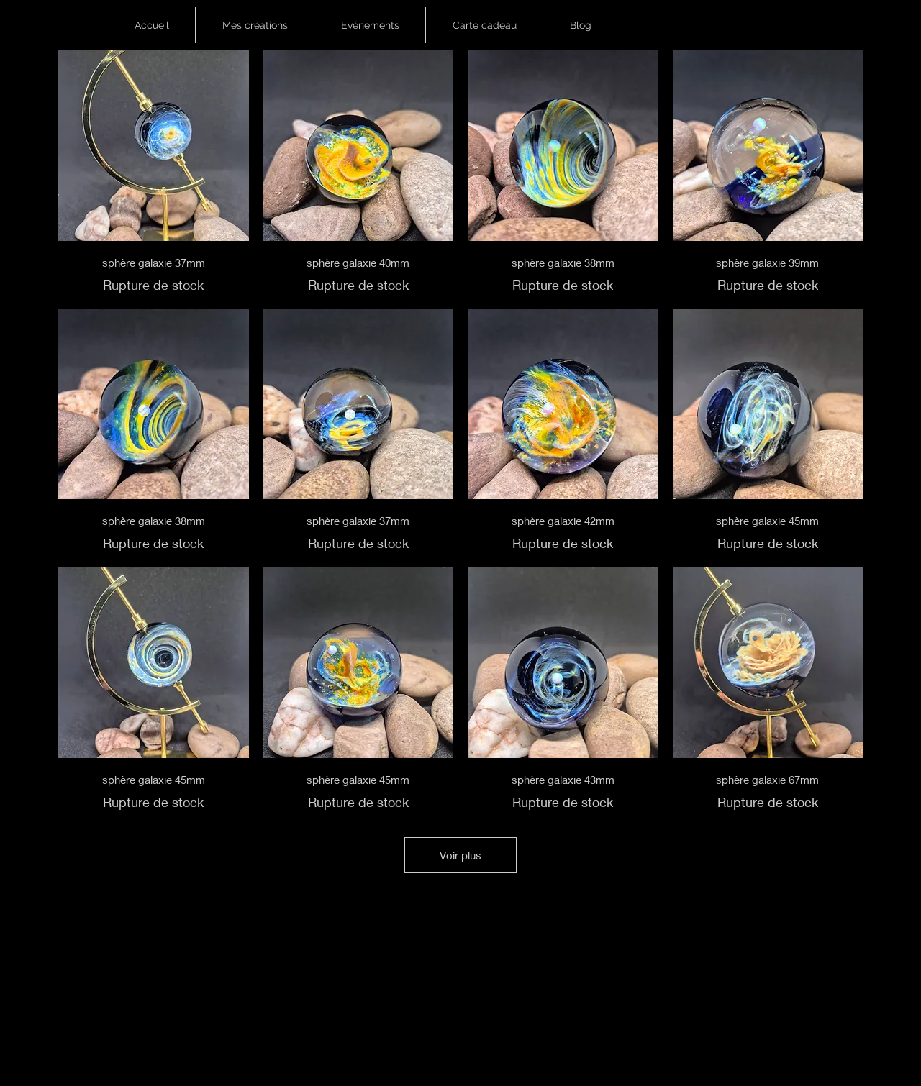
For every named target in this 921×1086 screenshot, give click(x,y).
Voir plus (460, 855)
